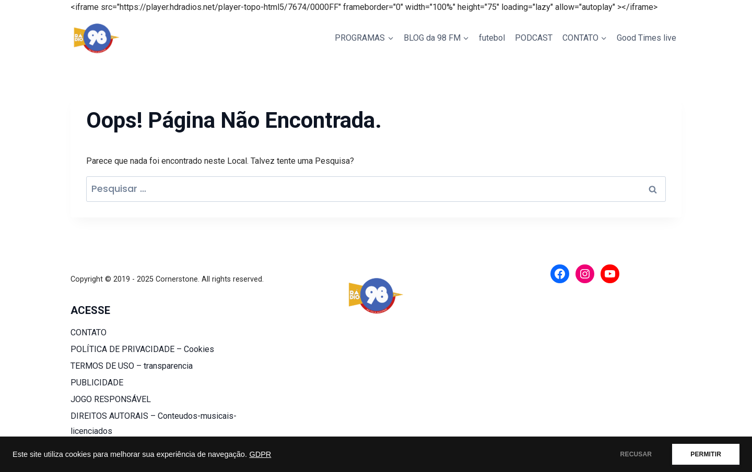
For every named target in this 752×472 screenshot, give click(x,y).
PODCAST (534, 38)
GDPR (260, 454)
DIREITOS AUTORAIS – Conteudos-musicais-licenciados (153, 423)
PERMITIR (705, 454)
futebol (492, 38)
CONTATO (88, 332)
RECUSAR (636, 454)
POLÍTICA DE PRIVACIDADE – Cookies (142, 349)
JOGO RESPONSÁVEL (110, 399)
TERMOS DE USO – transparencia (131, 366)
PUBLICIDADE (96, 383)
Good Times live (646, 38)
